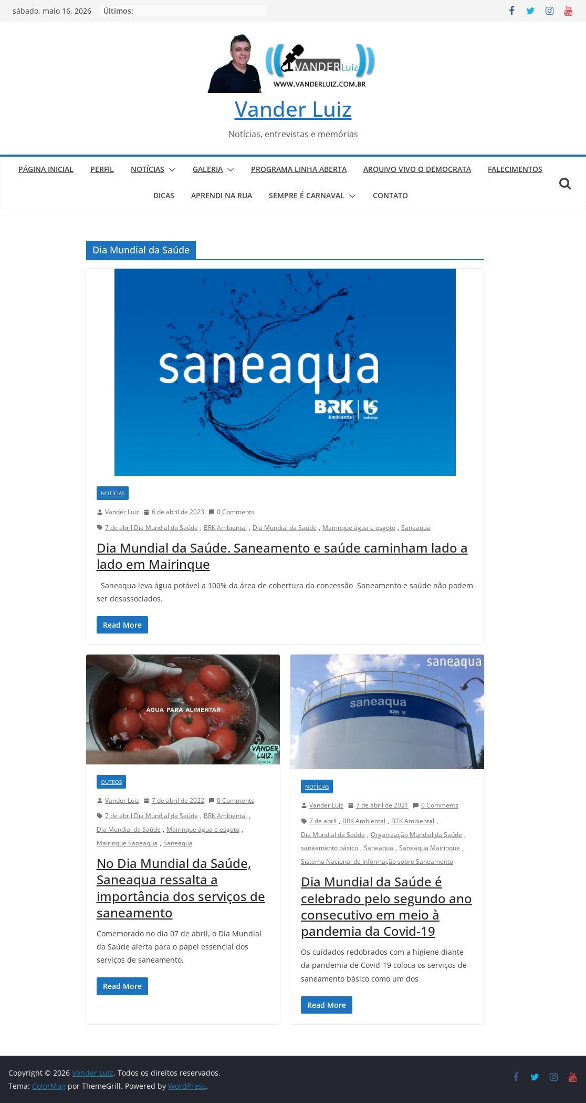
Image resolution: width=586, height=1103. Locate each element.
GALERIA (208, 169)
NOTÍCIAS (147, 169)
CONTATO (390, 195)
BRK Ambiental (225, 527)
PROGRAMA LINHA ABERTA (299, 169)
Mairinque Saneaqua (127, 843)
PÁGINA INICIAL (46, 169)
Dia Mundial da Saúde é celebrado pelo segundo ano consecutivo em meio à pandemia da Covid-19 (386, 906)
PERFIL (102, 169)
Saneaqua (416, 527)
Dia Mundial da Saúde (285, 527)
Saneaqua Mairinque (429, 847)
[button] (170, 170)
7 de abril (323, 820)
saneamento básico (329, 847)
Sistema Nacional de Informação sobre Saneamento (377, 861)
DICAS (163, 195)
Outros (111, 781)
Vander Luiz (293, 108)
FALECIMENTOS (515, 169)
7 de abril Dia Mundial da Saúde (151, 527)
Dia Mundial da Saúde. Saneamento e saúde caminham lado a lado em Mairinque (282, 556)
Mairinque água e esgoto (358, 527)
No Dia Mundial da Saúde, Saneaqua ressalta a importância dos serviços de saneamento (181, 887)
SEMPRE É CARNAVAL (306, 195)
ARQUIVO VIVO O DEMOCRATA (417, 169)
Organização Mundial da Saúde (416, 834)
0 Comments (231, 511)
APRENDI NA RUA (221, 195)
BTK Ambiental (412, 820)
